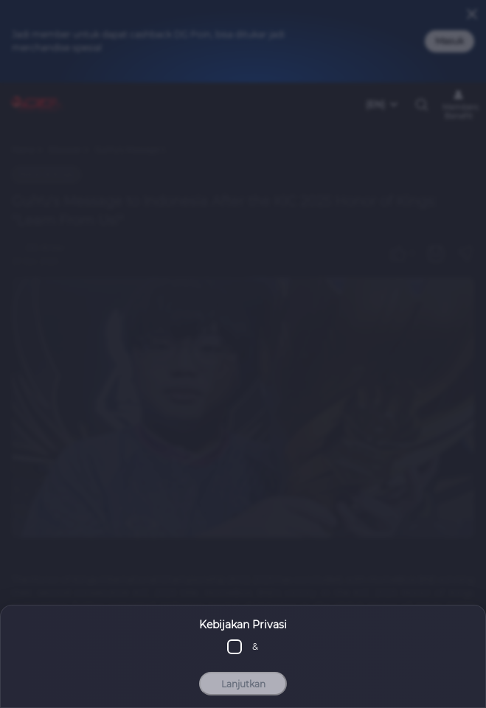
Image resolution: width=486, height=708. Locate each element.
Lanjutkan (243, 684)
